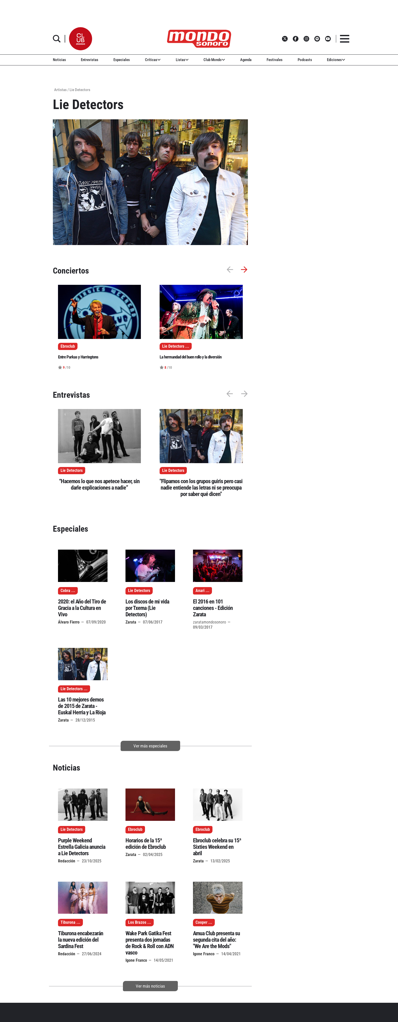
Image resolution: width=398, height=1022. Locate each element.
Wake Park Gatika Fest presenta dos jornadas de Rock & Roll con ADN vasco (149, 943)
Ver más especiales (150, 745)
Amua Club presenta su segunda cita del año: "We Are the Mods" (216, 939)
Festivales (275, 59)
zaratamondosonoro (209, 622)
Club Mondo (214, 59)
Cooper (201, 922)
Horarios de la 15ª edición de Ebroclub (145, 843)
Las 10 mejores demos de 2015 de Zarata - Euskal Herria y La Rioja (81, 706)
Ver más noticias (150, 986)
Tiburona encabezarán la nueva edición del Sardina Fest (80, 939)
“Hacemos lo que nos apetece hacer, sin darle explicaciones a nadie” (99, 484)
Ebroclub (135, 829)
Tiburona (68, 922)
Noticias (59, 59)
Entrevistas (89, 59)
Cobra (65, 590)
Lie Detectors (72, 470)
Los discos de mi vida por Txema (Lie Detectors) (147, 608)
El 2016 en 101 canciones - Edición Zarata (213, 608)
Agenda (245, 59)
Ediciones (336, 59)
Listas (182, 59)
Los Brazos (137, 922)
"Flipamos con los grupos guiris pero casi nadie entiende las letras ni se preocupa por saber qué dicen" (201, 487)
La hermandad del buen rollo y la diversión (190, 356)
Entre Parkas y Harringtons (78, 356)
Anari (200, 590)
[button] (80, 38)
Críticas (153, 59)
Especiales (121, 59)
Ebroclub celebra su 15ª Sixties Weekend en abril (217, 846)
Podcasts (305, 59)
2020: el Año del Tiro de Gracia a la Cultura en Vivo (82, 608)
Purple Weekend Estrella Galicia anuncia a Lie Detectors (81, 846)
